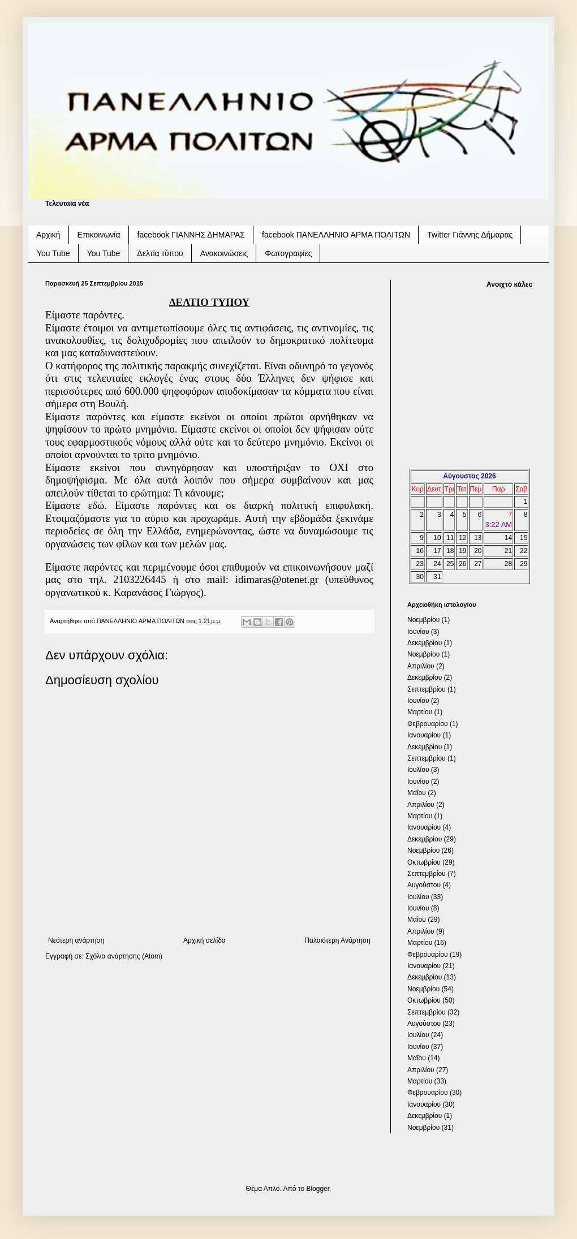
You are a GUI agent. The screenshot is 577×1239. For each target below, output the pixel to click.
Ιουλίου (418, 770)
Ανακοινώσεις (224, 253)
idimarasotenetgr (276, 579)
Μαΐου (416, 793)
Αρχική (48, 234)
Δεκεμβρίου (424, 643)
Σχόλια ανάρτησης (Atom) (123, 956)
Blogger (317, 1189)
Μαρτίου (419, 712)
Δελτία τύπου (160, 253)
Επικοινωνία (98, 234)
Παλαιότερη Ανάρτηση (337, 940)
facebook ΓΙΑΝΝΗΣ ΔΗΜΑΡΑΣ (191, 234)
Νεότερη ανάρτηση (76, 940)
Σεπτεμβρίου (426, 689)
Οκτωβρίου (424, 862)
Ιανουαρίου (424, 735)
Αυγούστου (424, 885)
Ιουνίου (418, 632)
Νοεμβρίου (423, 620)
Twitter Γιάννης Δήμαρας (470, 234)
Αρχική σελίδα (204, 940)
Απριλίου (420, 666)
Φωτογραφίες (288, 253)
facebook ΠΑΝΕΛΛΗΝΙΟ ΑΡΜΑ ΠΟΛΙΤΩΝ (336, 234)
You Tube (53, 253)
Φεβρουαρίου (427, 724)
